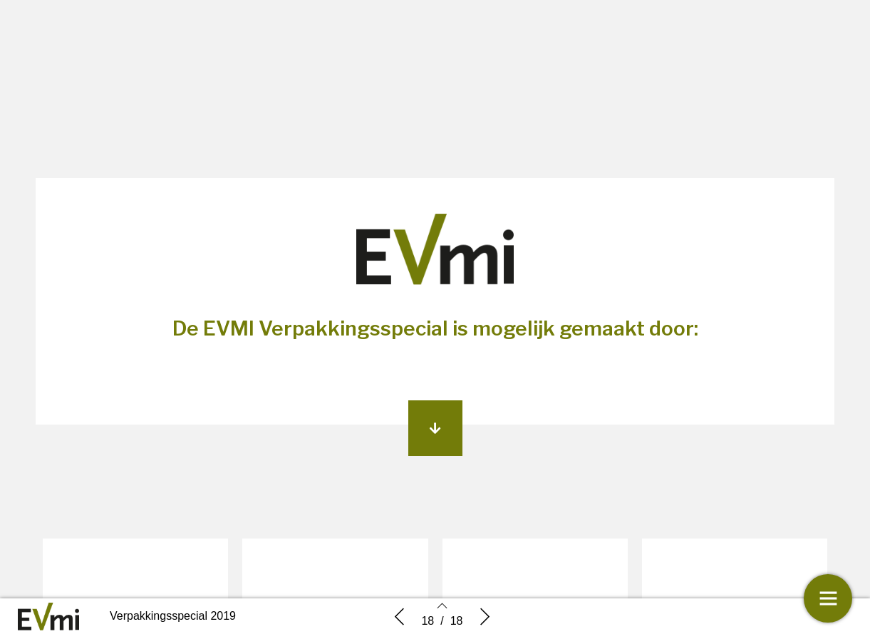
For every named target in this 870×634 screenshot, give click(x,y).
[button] (435, 428)
